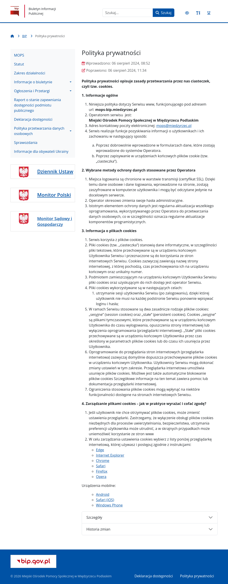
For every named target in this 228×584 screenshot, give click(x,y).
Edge (100, 449)
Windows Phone (109, 505)
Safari (101, 466)
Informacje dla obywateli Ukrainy (41, 151)
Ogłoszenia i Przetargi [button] (32, 90)
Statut (19, 64)
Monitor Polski (54, 195)
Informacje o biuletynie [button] (33, 82)
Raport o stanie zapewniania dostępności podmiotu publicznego (37, 105)
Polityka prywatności (197, 576)
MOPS (19, 55)
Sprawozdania (25, 142)
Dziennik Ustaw (55, 171)
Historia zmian (98, 529)
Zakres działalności (29, 73)
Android (102, 494)
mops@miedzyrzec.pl (173, 125)
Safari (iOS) (105, 499)
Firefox (101, 471)
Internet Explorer (110, 455)
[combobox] (127, 12)
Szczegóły (94, 517)
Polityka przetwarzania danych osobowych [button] (39, 131)
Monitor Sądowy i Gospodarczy (54, 221)
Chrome (102, 460)
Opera (101, 476)
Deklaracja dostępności (33, 119)
